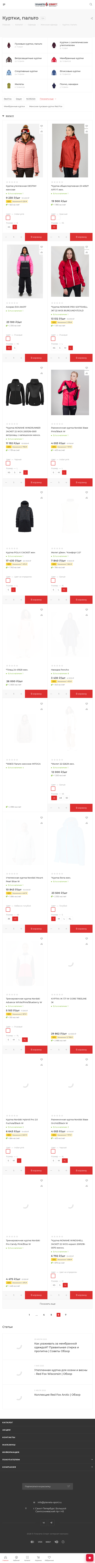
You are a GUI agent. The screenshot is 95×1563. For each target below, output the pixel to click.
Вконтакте (44, 1523)
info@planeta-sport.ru (50, 1502)
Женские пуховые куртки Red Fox (45, 106)
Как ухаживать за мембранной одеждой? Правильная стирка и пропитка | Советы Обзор (56, 1347)
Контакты (8, 1437)
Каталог (7, 1422)
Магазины (8, 1445)
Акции (6, 1430)
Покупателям (11, 1459)
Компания (9, 1467)
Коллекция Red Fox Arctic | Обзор (57, 1394)
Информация (10, 1452)
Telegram (51, 1523)
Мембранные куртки (14, 106)
